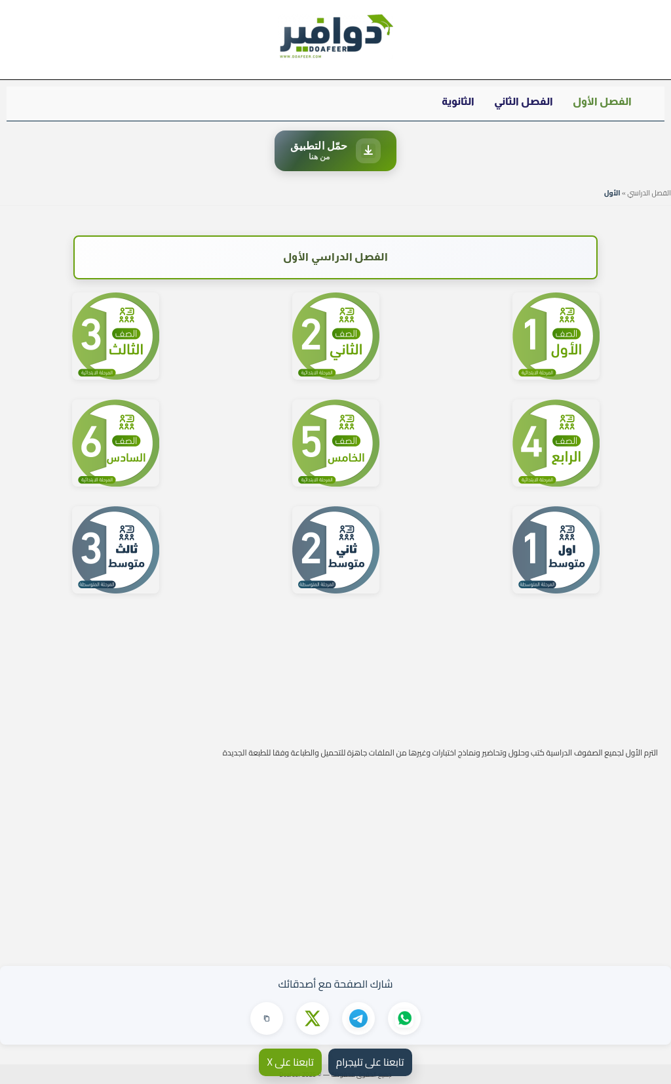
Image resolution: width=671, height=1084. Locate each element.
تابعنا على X (290, 1062)
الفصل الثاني (523, 101)
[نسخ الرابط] (266, 1018)
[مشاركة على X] (312, 1018)
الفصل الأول (602, 101)
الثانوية (458, 101)
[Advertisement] (335, 854)
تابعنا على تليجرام (370, 1062)
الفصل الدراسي (649, 192)
